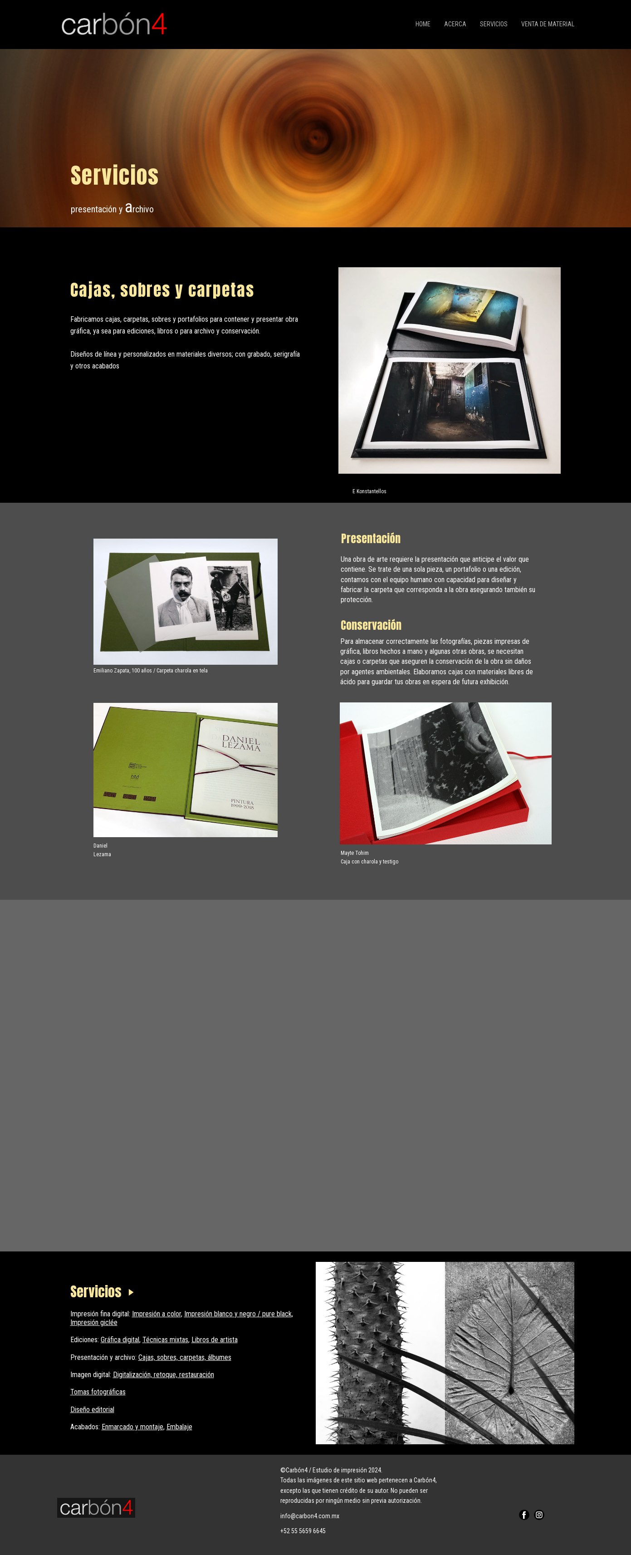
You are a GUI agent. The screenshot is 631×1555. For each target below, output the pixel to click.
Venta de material (547, 24)
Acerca (455, 24)
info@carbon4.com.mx (309, 1516)
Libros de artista (214, 1339)
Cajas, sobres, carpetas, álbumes (184, 1357)
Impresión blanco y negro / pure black (238, 1314)
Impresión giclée (93, 1322)
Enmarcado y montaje (132, 1427)
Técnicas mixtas (165, 1339)
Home (423, 24)
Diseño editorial (92, 1409)
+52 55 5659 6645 (303, 1531)
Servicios (494, 24)
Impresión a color (156, 1314)
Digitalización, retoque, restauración (163, 1374)
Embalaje (179, 1427)
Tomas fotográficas (98, 1392)
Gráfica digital (120, 1339)
